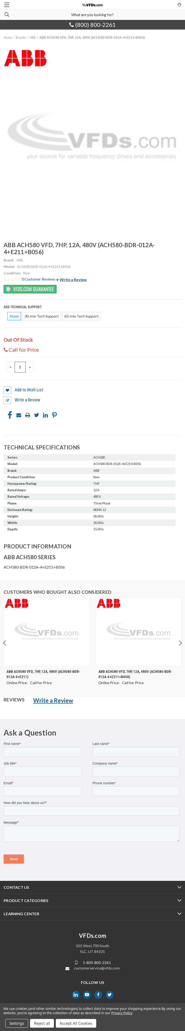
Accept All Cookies (76, 1023)
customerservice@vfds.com (97, 968)
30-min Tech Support (41, 316)
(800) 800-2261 (92, 24)
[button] (71, 279)
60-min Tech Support (81, 316)
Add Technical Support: (23, 307)
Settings (16, 1023)
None (14, 316)
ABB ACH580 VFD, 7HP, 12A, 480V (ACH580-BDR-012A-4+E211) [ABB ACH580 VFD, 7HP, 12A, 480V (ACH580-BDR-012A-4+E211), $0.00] (43, 674)
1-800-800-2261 (97, 962)
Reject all (42, 1023)
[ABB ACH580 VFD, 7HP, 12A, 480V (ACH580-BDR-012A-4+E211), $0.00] (47, 632)
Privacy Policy (121, 1013)
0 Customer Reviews (39, 279)
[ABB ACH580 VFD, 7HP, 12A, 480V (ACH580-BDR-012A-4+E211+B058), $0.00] (138, 632)
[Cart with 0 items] (179, 4)
